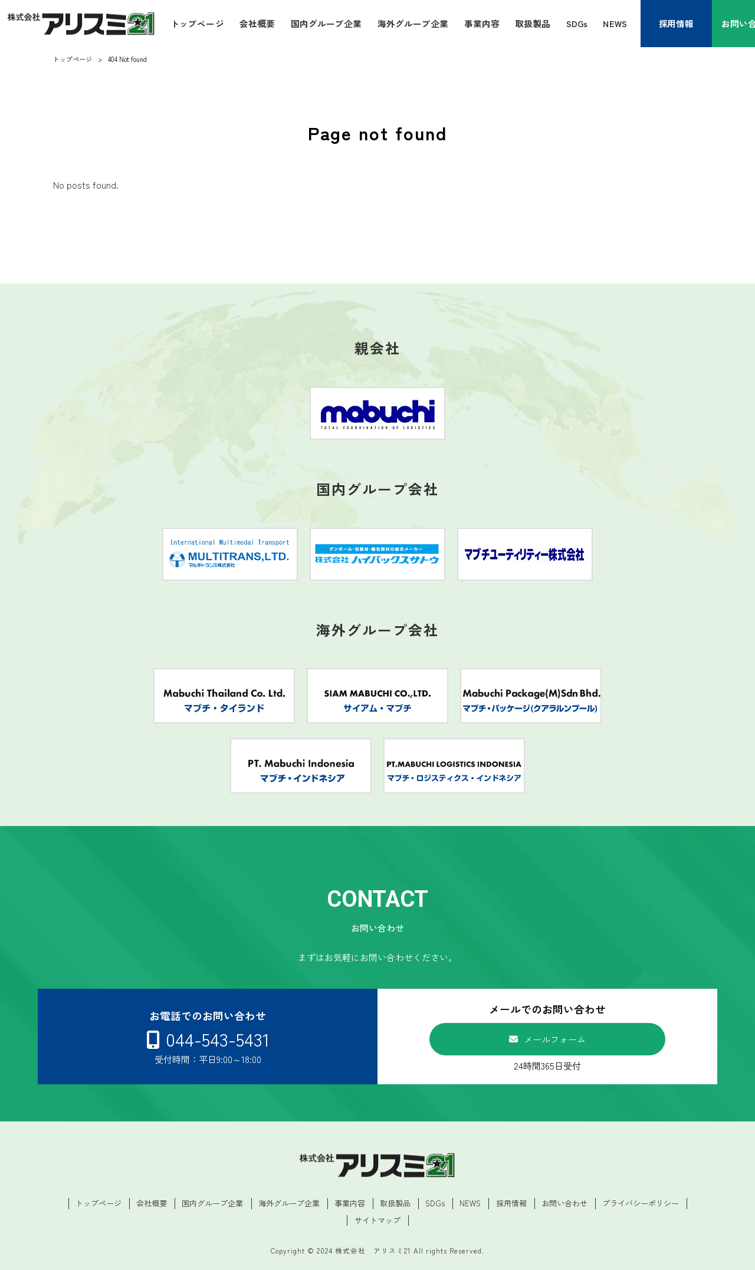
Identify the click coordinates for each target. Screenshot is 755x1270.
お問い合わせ (564, 1203)
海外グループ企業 (289, 1203)
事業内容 (349, 1203)
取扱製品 (395, 1203)
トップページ (99, 1203)
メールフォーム (555, 1038)
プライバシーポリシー (640, 1203)
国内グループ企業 (212, 1203)
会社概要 (151, 1203)
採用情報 (511, 1203)
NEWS (470, 1203)
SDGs (435, 1203)
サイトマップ (377, 1220)
